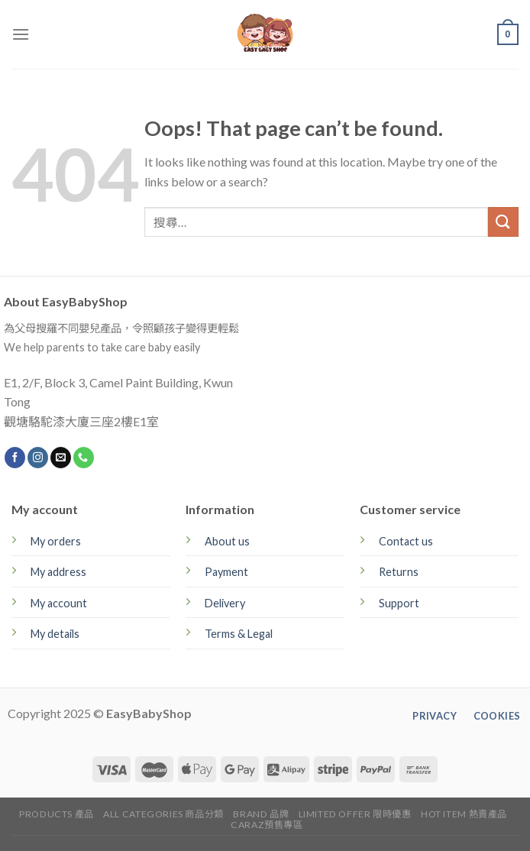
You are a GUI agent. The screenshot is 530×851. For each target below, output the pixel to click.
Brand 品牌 (261, 814)
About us (227, 541)
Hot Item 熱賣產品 (464, 814)
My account (59, 603)
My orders (56, 541)
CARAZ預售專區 (267, 824)
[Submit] (503, 222)
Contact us (406, 541)
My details (55, 633)
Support (399, 603)
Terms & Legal (239, 633)
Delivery (225, 603)
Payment (226, 571)
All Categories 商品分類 (163, 814)
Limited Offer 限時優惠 (355, 814)
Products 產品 (56, 814)
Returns (399, 571)
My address (58, 571)
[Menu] (20, 34)
